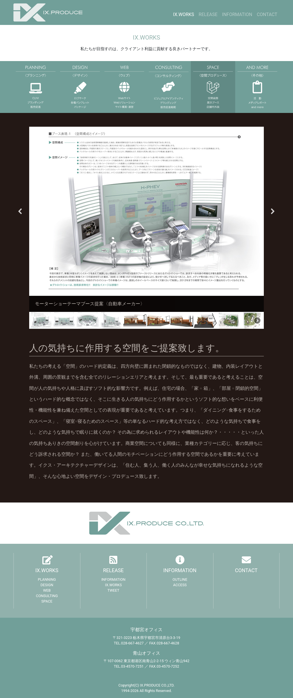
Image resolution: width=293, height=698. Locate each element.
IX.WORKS (183, 14)
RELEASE (208, 14)
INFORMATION (237, 14)
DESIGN (46, 585)
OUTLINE (180, 579)
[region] (146, 228)
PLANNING (47, 579)
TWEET (113, 590)
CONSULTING (47, 596)
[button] (20, 211)
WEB (47, 590)
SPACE (46, 601)
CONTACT (267, 14)
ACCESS (180, 585)
